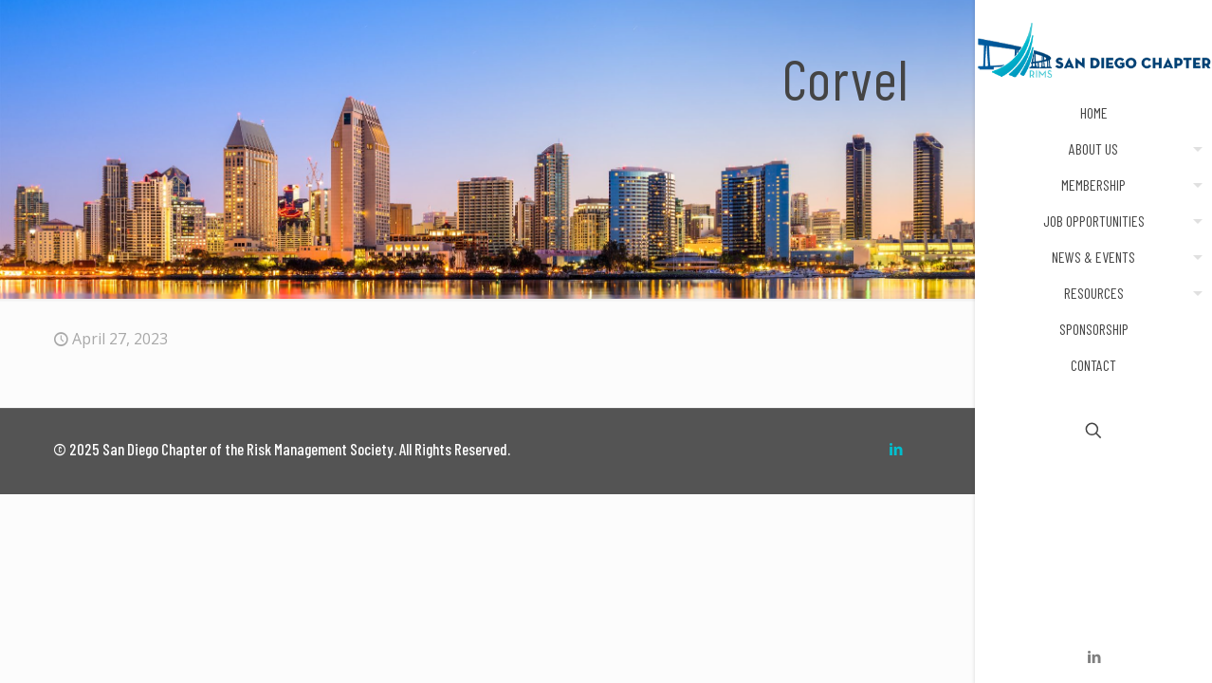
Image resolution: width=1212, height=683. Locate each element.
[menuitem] (1194, 149)
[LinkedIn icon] (1094, 656)
